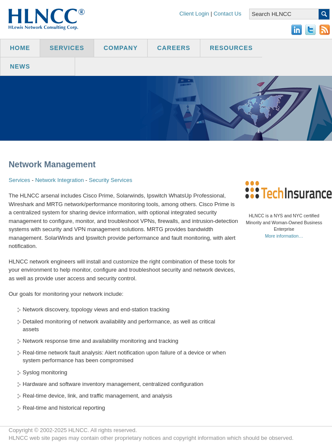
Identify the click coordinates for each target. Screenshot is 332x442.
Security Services (110, 180)
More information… (284, 236)
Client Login (194, 13)
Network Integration (59, 180)
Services (19, 180)
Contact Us (227, 13)
